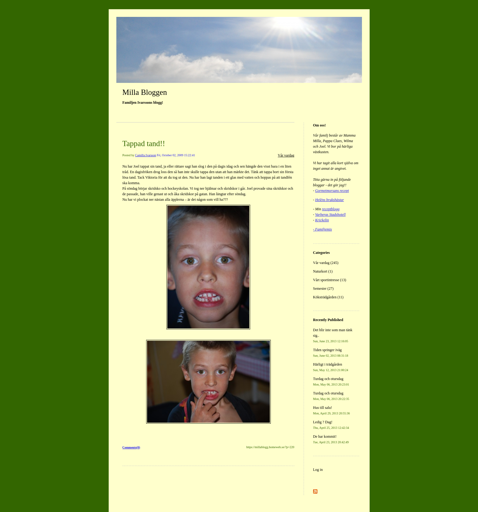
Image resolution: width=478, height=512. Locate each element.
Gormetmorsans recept (332, 190)
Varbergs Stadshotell (330, 214)
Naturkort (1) (323, 271)
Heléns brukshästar (329, 200)
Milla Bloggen (144, 92)
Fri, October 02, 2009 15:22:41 (176, 155)
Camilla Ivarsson (145, 155)
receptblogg (331, 209)
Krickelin (322, 220)
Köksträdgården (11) (328, 297)
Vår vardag (286, 155)
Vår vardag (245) (326, 263)
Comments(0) (131, 447)
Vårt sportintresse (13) (329, 280)
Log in (318, 469)
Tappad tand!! (143, 143)
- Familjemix (322, 229)
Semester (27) (323, 288)
